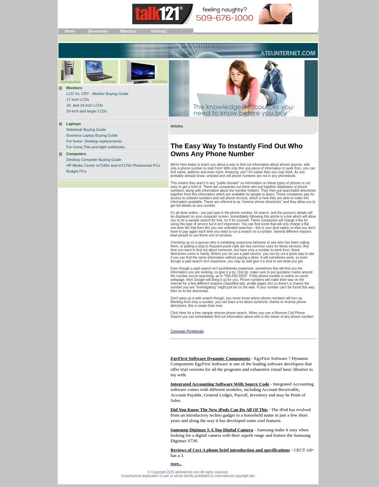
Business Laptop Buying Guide (92, 135)
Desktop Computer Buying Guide (93, 160)
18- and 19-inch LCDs (84, 105)
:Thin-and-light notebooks (103, 147)
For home (74, 147)
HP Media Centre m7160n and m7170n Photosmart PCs (113, 165)
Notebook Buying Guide (86, 129)
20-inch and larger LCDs (86, 111)
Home (70, 31)
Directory (128, 31)
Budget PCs (76, 171)
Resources (98, 31)
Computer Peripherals (187, 331)
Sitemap (158, 31)
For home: (74, 141)
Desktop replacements (103, 141)
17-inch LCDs (77, 99)
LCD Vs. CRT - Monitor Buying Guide (97, 94)
